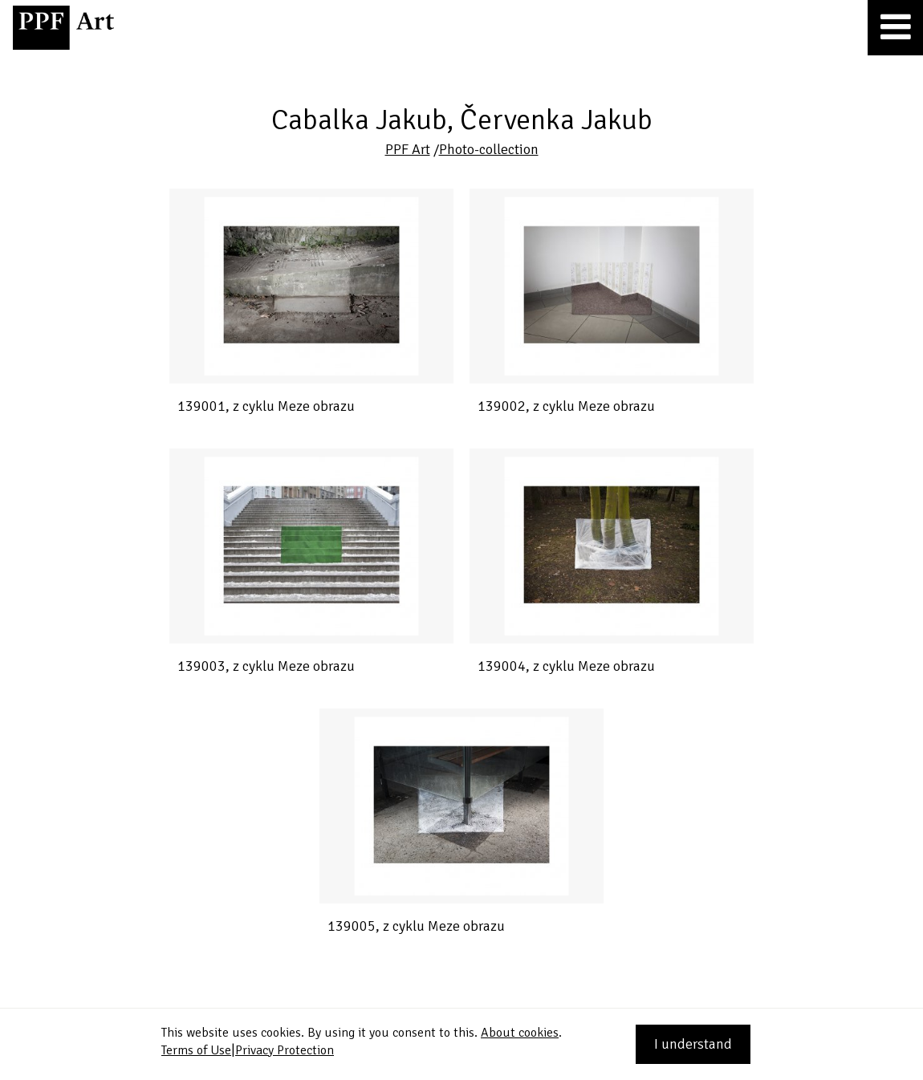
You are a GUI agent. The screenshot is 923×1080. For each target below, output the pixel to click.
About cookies (520, 1033)
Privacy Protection (284, 1050)
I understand (693, 1044)
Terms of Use (196, 1050)
